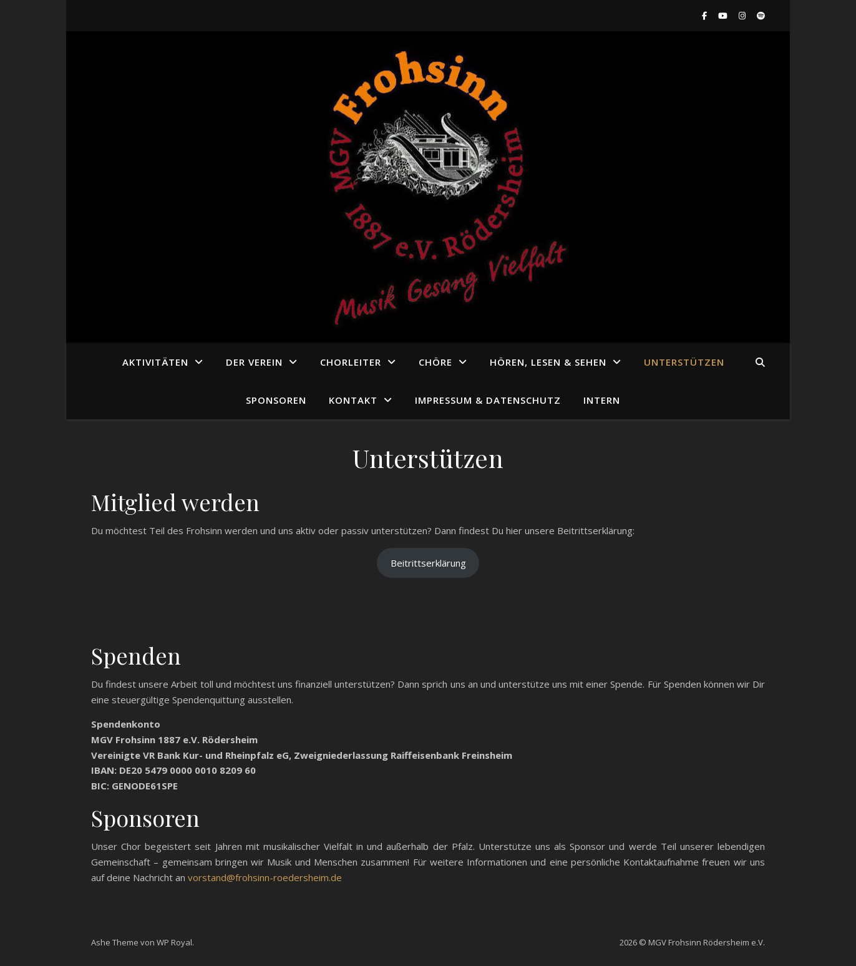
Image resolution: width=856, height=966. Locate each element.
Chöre (435, 362)
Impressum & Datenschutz (488, 400)
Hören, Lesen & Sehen (548, 362)
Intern (601, 400)
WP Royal (174, 942)
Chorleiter (350, 362)
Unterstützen (684, 362)
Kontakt (353, 400)
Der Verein (254, 362)
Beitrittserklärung (428, 563)
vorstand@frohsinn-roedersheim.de (265, 877)
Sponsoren (276, 400)
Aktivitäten (155, 362)
